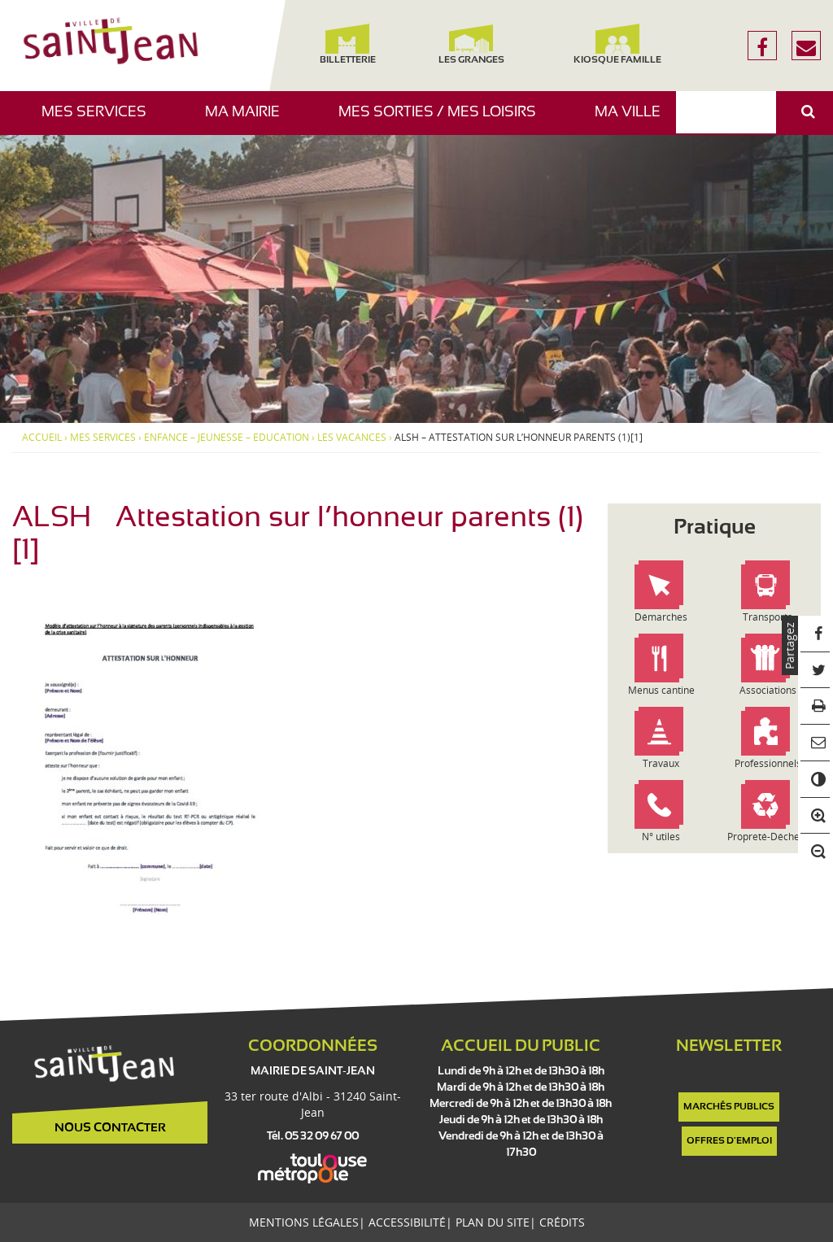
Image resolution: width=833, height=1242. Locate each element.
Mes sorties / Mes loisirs (443, 120)
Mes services (100, 120)
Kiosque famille (617, 44)
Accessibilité (407, 1222)
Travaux (661, 763)
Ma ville (634, 120)
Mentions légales (304, 1222)
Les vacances (351, 437)
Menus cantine (661, 690)
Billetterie (348, 44)
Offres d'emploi (729, 1141)
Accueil (42, 437)
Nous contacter (110, 1128)
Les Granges (471, 44)
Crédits (562, 1222)
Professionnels (768, 763)
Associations (767, 690)
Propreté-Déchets (767, 836)
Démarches (661, 617)
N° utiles (661, 836)
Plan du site (493, 1222)
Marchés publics (728, 1107)
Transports (767, 617)
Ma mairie (248, 120)
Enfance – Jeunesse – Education (226, 437)
